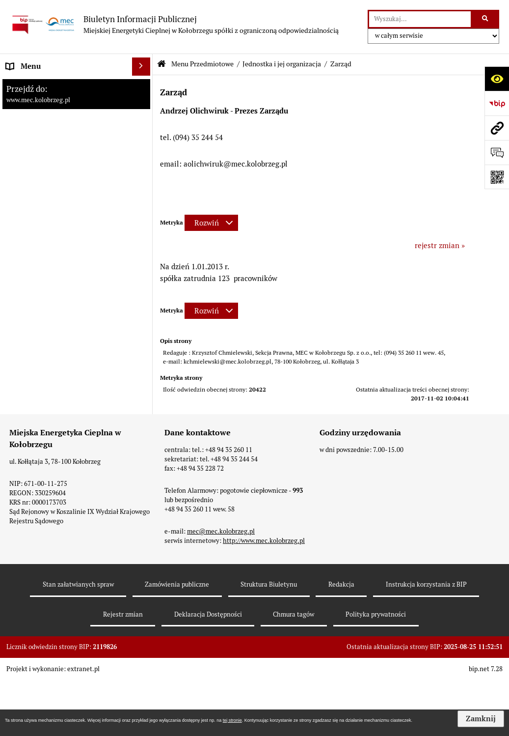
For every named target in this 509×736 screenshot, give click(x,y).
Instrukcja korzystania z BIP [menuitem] (53, 476)
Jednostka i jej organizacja (281, 63)
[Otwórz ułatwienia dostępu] (496, 78)
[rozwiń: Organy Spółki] (143, 202)
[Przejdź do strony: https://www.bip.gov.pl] (496, 103)
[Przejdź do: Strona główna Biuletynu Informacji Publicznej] (161, 64)
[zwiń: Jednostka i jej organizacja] (143, 128)
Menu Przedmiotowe (202, 63)
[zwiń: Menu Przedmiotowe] (143, 103)
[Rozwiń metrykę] (211, 223)
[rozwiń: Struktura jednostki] (143, 177)
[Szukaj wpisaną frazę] (485, 19)
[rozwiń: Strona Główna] (143, 85)
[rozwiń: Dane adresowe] (143, 459)
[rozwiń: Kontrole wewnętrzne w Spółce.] (143, 362)
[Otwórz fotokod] (496, 177)
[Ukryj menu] (141, 66)
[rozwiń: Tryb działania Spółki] (143, 252)
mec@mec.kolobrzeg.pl (221, 655)
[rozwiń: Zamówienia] (143, 495)
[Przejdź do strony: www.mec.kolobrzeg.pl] (496, 127)
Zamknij (481, 719)
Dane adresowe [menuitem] (31, 458)
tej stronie (232, 720)
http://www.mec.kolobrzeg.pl (264, 664)
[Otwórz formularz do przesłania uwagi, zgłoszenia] (496, 152)
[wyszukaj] (420, 19)
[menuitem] (76, 85)
